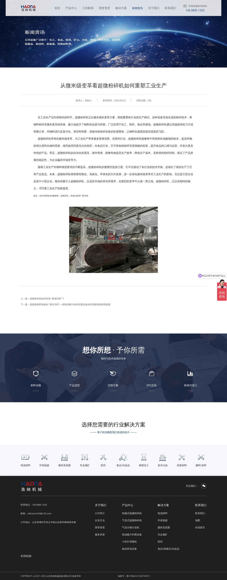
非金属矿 (163, 534)
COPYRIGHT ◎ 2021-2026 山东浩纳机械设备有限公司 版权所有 (51, 576)
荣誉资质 (104, 8)
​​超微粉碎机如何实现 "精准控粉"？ (47, 298)
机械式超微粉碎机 (132, 513)
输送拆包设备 (129, 548)
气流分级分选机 (130, 527)
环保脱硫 (163, 520)
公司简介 (100, 513)
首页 (57, 8)
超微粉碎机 (81, 117)
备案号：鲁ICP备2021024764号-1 (134, 576)
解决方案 (121, 8)
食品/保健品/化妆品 (168, 548)
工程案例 (87, 8)
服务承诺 (100, 534)
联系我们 (170, 8)
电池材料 (163, 513)
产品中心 (71, 8)
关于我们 (153, 8)
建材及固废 (164, 527)
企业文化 (100, 520)
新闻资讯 (137, 8)
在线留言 (200, 527)
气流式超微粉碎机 (132, 520)
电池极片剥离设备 (132, 534)
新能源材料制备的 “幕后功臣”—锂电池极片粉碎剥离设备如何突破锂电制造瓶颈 (70, 304)
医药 (160, 541)
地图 (197, 520)
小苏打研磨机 (129, 541)
